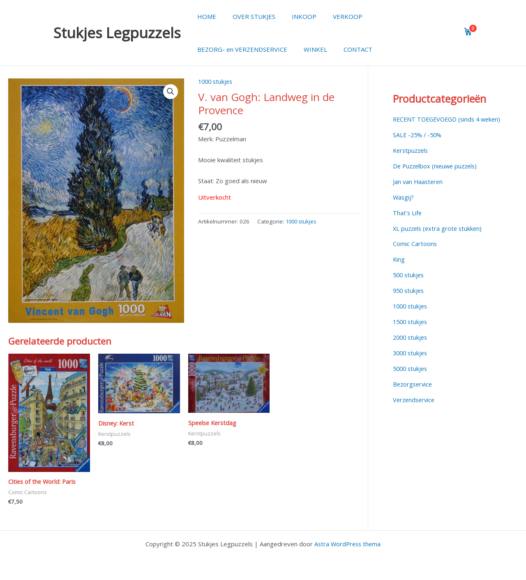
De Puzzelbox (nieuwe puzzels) (437, 175)
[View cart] (468, 31)
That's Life (407, 221)
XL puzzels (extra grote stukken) (439, 237)
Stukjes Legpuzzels (117, 32)
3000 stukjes (411, 361)
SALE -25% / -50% (419, 144)
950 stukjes (409, 299)
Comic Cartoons (415, 253)
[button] (170, 92)
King (399, 268)
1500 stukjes (411, 330)
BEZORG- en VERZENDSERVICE (240, 49)
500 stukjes (409, 283)
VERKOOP (333, 16)
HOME (204, 16)
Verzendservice (415, 407)
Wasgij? (404, 206)
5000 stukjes (411, 377)
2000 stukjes (411, 345)
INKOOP (293, 16)
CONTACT (347, 49)
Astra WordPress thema (347, 544)
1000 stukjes (216, 81)
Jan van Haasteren (419, 190)
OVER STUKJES (247, 16)
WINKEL (309, 49)
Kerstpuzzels (412, 159)
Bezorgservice (413, 392)
